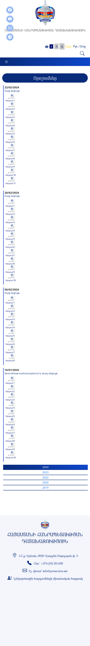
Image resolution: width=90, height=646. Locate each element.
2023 (46, 472)
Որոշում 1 (10, 100)
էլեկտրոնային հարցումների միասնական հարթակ (48, 579)
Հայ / (69, 46)
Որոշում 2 (10, 109)
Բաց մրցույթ (12, 90)
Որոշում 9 (10, 166)
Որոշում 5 (10, 133)
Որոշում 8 (10, 158)
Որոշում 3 (10, 117)
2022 (46, 477)
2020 (46, 482)
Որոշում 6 (10, 142)
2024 (46, 467)
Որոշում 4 (10, 125)
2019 (46, 487)
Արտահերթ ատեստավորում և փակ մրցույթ (31, 373)
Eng (83, 46)
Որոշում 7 (10, 150)
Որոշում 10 (11, 175)
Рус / (76, 46)
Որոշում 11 (11, 183)
